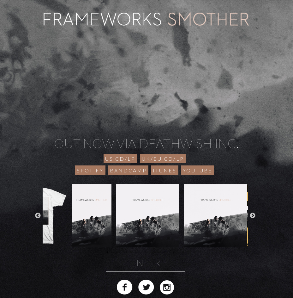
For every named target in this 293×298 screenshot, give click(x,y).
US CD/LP (120, 159)
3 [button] (126, 252)
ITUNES (164, 170)
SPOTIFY (90, 170)
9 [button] (183, 252)
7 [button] (164, 252)
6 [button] (155, 252)
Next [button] (252, 216)
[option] (145, 215)
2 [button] (117, 252)
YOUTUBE (197, 170)
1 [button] (107, 252)
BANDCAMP (128, 170)
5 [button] (145, 252)
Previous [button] (38, 216)
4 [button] (136, 252)
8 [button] (173, 252)
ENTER (145, 262)
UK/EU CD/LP (163, 159)
